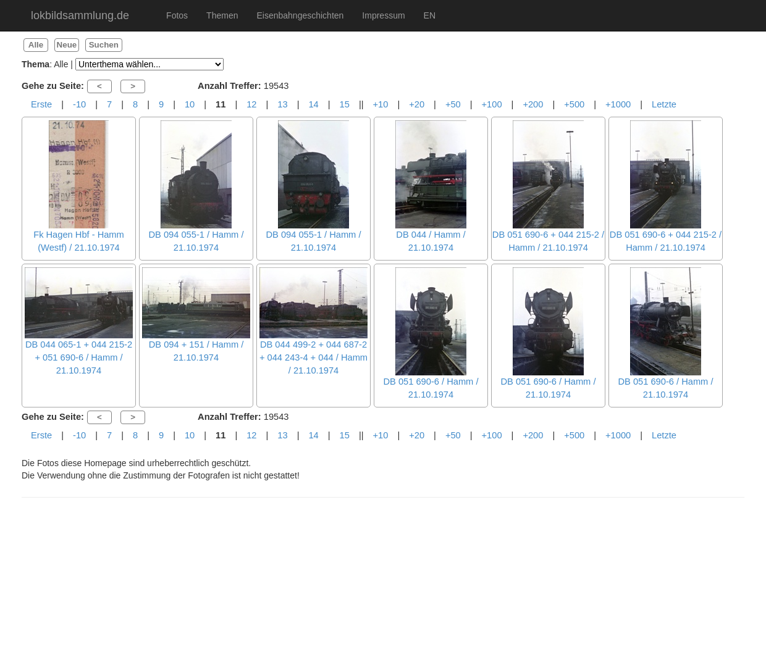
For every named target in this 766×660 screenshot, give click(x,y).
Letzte (664, 104)
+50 (453, 104)
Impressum (383, 15)
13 (282, 104)
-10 (79, 104)
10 (190, 104)
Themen (222, 15)
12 (251, 104)
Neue (67, 44)
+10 (381, 104)
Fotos (177, 15)
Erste (41, 104)
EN (430, 15)
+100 (492, 104)
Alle (35, 44)
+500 (574, 104)
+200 (533, 104)
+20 (416, 104)
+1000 (618, 104)
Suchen (104, 44)
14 (313, 104)
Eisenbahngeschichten (299, 15)
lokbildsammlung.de (80, 15)
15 (345, 104)
